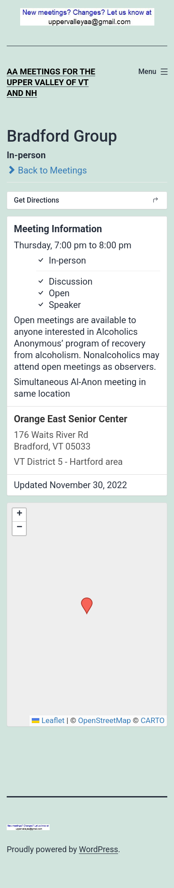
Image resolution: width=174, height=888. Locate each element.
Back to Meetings (47, 170)
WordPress (98, 849)
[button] (83, 600)
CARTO (152, 720)
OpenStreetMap (104, 720)
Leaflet (48, 720)
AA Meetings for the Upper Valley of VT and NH (51, 82)
